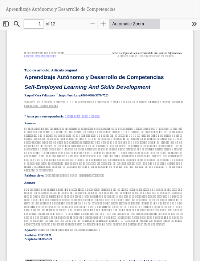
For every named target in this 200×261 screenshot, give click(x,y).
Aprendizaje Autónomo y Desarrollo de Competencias (60, 9)
